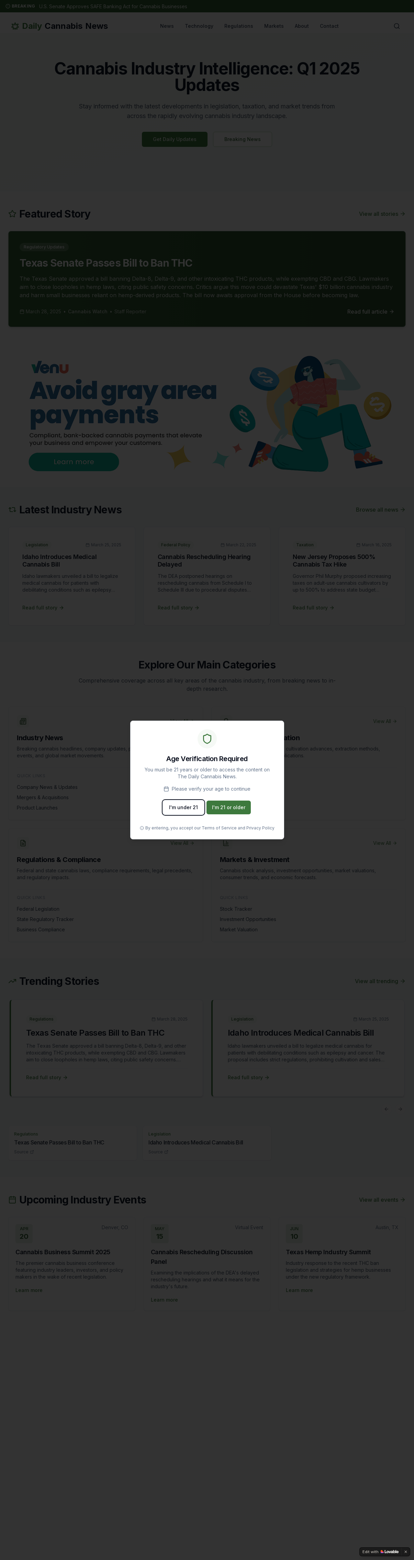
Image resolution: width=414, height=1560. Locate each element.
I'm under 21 (183, 807)
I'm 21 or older (228, 807)
